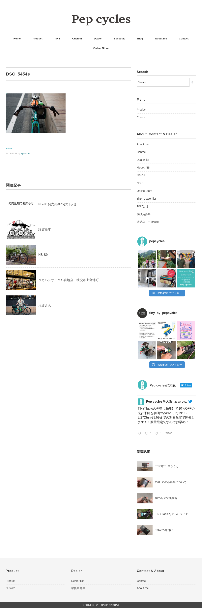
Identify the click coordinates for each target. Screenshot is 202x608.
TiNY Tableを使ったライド (171, 514)
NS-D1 (141, 175)
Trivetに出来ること (167, 466)
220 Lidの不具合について (171, 482)
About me (161, 38)
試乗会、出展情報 (148, 222)
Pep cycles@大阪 (159, 401)
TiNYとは (142, 206)
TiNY (57, 38)
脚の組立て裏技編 (166, 498)
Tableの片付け (164, 530)
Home (17, 38)
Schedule (119, 38)
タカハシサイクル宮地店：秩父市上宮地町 (68, 280)
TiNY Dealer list (146, 198)
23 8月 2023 (180, 401)
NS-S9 (43, 254)
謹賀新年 (44, 229)
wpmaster (25, 153)
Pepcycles (89, 605)
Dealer (98, 38)
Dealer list (143, 159)
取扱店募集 (144, 214)
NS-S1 (141, 183)
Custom (77, 38)
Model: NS (143, 167)
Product (37, 38)
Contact (183, 38)
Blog (140, 38)
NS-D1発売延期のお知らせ (57, 204)
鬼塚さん (44, 305)
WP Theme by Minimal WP (107, 605)
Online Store (101, 48)
